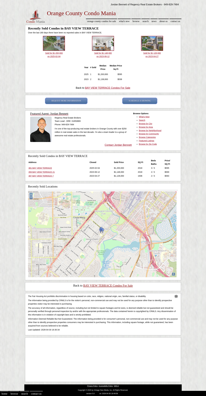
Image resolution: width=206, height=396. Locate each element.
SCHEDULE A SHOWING (140, 101)
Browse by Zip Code (148, 144)
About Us (164, 21)
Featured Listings (146, 141)
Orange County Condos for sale (101, 21)
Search (145, 21)
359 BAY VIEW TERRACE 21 (41, 172)
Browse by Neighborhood (150, 130)
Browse (136, 21)
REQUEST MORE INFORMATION (66, 101)
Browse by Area (146, 127)
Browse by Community (149, 134)
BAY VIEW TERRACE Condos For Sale (107, 87)
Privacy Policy (92, 386)
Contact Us (175, 21)
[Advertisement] (103, 359)
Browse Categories (147, 137)
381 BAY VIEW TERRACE (40, 168)
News (154, 21)
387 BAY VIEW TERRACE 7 (41, 176)
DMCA (116, 386)
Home (4, 393)
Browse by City (145, 124)
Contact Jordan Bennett (118, 145)
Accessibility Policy (106, 386)
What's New (124, 21)
